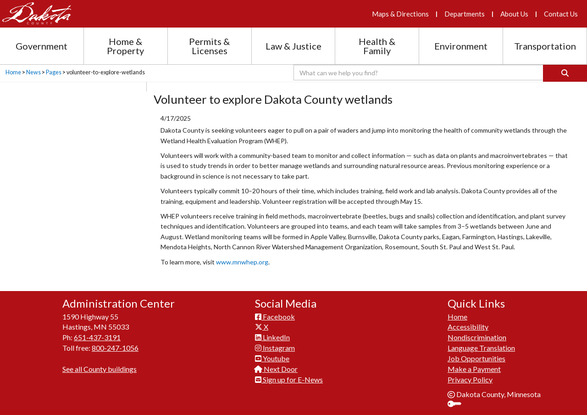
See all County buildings (99, 369)
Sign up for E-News (289, 379)
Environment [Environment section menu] (460, 45)
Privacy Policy (470, 379)
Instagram (275, 347)
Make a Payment (474, 369)
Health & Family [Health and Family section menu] (377, 46)
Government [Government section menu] (41, 45)
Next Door (276, 369)
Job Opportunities (476, 358)
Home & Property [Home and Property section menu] (125, 46)
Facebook (275, 316)
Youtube (272, 358)
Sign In (458, 404)
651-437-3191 (97, 337)
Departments (464, 14)
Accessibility (468, 326)
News (33, 72)
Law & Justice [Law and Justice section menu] (293, 45)
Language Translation (481, 347)
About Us (514, 14)
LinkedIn (272, 337)
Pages (53, 72)
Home (13, 72)
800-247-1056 (115, 347)
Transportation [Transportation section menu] (545, 45)
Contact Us (561, 14)
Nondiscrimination (477, 337)
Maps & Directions (400, 14)
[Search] (565, 73)
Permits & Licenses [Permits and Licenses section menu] (209, 46)
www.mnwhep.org (242, 262)
